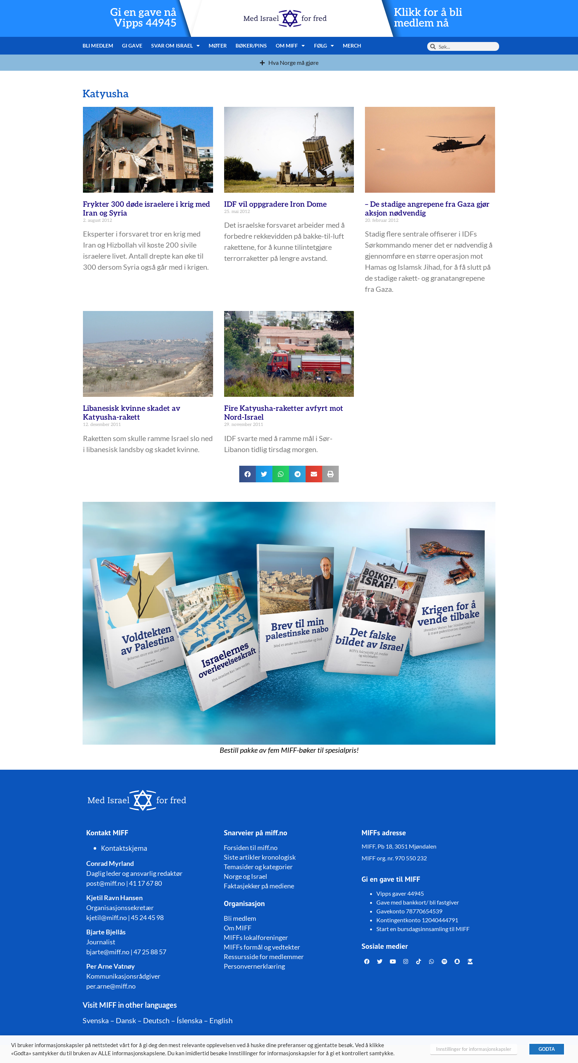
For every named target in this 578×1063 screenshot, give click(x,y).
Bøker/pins (251, 45)
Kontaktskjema (124, 848)
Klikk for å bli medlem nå (428, 18)
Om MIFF (290, 46)
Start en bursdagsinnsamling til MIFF (423, 928)
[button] (247, 474)
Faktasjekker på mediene (259, 886)
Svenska (96, 1020)
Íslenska (189, 1020)
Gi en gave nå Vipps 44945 (143, 18)
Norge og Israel (245, 876)
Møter (218, 45)
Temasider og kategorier (258, 867)
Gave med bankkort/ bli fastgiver (417, 902)
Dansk (126, 1020)
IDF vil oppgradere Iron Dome (275, 204)
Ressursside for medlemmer (264, 956)
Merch (352, 45)
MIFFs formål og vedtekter (262, 947)
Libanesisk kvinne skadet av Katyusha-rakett (131, 413)
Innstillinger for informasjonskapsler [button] (473, 1049)
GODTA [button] (547, 1049)
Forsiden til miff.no (251, 847)
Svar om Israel (175, 46)
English (221, 1020)
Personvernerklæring (254, 966)
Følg (324, 46)
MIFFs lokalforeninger (256, 937)
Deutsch (156, 1020)
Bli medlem (98, 45)
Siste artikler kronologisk (260, 857)
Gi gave (132, 45)
